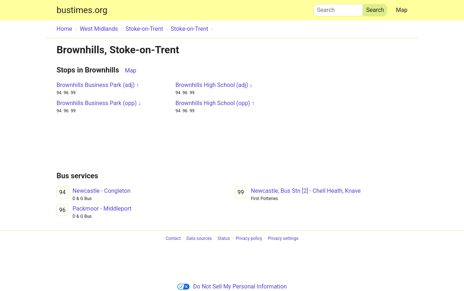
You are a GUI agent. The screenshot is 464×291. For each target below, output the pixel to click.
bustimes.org (82, 10)
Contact (173, 238)
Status (224, 238)
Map (401, 10)
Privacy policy (249, 238)
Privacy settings (283, 238)
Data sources (199, 238)
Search (338, 8)
